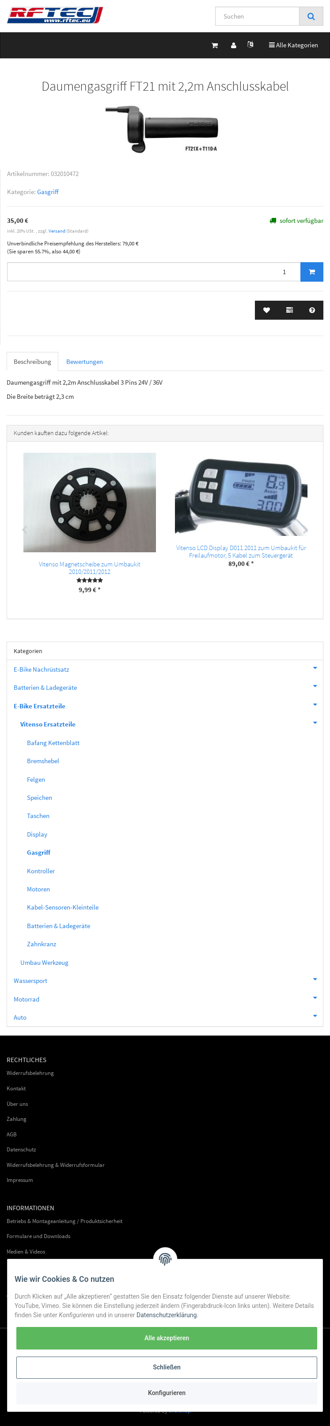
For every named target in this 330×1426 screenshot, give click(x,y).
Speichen (39, 797)
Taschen (38, 815)
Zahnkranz (41, 944)
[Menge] (154, 271)
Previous (24, 530)
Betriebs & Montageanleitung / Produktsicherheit (64, 1221)
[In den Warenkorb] (311, 272)
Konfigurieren (167, 1392)
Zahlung (17, 1119)
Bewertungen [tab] (84, 361)
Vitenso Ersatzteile (171, 723)
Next (305, 530)
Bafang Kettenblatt (53, 742)
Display (37, 834)
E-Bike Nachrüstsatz (168, 668)
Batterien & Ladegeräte (168, 686)
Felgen (36, 779)
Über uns (17, 1104)
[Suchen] (257, 16)
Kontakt (16, 1088)
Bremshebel (43, 761)
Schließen (167, 1367)
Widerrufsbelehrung (30, 1073)
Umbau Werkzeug (44, 962)
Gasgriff (48, 191)
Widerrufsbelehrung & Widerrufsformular (56, 1165)
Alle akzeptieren (166, 1338)
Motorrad (168, 998)
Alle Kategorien (294, 44)
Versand (57, 231)
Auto (168, 1016)
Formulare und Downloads (38, 1236)
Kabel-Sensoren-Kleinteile (63, 907)
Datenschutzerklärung (167, 1315)
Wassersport (168, 979)
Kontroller (41, 871)
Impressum (20, 1180)
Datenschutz (21, 1149)
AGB (12, 1134)
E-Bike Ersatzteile (168, 705)
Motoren (38, 889)
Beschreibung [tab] (32, 361)
